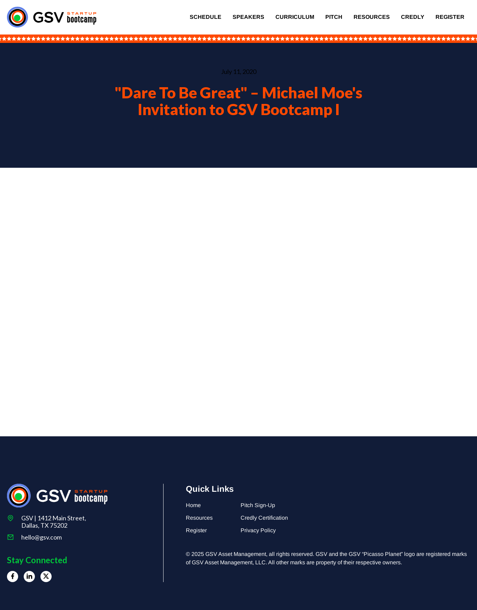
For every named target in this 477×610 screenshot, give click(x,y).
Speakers (248, 17)
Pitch (333, 17)
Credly (412, 17)
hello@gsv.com (41, 537)
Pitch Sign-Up (258, 505)
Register (450, 17)
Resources (372, 17)
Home (193, 505)
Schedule (205, 17)
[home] (51, 17)
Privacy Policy (258, 530)
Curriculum (294, 17)
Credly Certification (264, 518)
